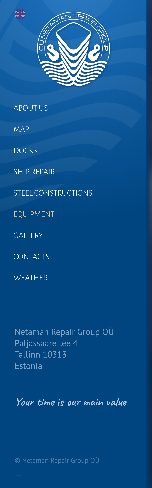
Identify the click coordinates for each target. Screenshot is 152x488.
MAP (24, 134)
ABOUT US (34, 110)
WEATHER (34, 305)
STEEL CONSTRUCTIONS (60, 207)
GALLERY (32, 256)
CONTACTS (35, 280)
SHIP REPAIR (38, 183)
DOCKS (28, 158)
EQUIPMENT (38, 232)
